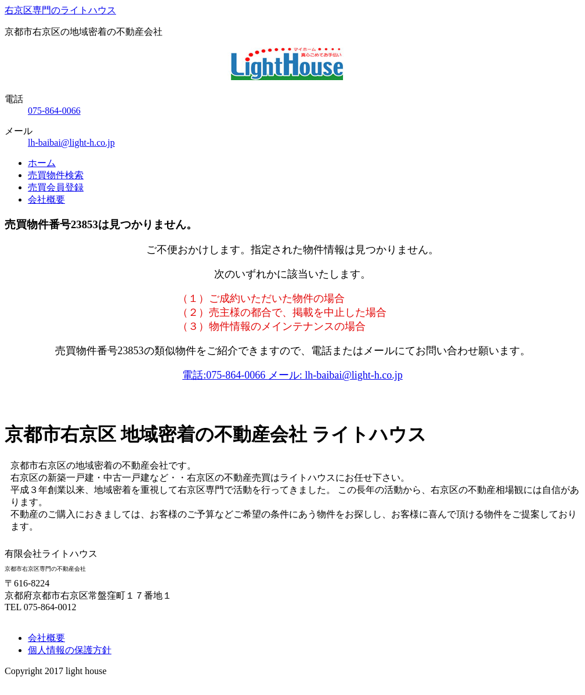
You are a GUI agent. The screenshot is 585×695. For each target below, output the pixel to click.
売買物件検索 (56, 175)
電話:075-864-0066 (225, 375)
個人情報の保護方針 (69, 650)
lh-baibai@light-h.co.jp (71, 142)
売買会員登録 (56, 187)
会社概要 (46, 199)
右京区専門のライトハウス (60, 10)
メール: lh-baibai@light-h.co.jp (335, 375)
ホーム (42, 163)
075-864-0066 (54, 111)
